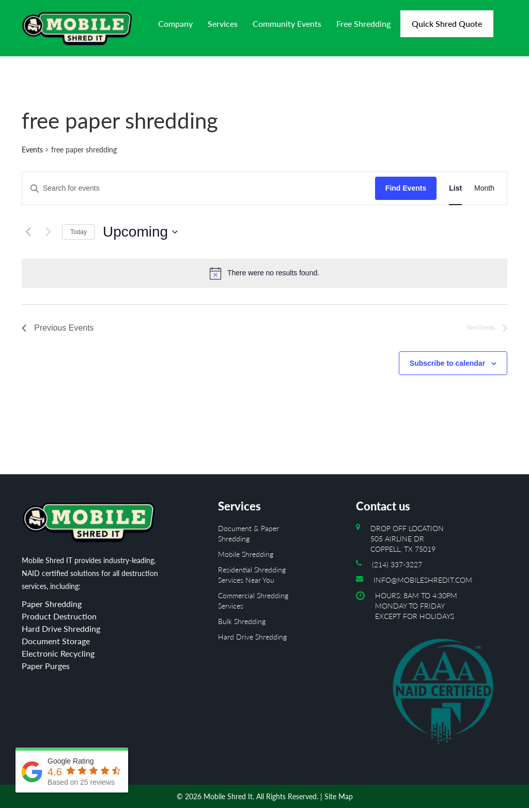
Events (32, 149)
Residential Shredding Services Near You (252, 574)
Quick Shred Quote (447, 23)
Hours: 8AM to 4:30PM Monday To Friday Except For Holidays (441, 672)
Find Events (405, 188)
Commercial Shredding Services (253, 600)
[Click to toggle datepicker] (140, 232)
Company (175, 23)
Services (223, 23)
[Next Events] (48, 232)
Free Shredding (363, 23)
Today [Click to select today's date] (78, 232)
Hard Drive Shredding (252, 636)
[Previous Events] (28, 232)
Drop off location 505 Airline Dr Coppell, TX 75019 (407, 538)
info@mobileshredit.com (423, 580)
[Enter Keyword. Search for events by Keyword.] (198, 188)
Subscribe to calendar (447, 363)
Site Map (338, 796)
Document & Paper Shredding (248, 533)
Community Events (287, 23)
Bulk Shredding (242, 621)
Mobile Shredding (245, 554)
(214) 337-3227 (397, 564)
